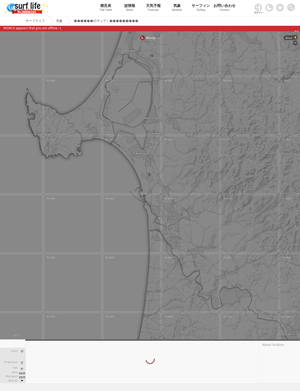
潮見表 (106, 8)
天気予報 (153, 8)
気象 (177, 8)
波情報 (129, 8)
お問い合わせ (224, 8)
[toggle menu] (292, 6)
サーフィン (201, 8)
